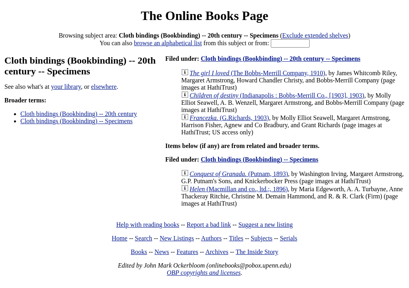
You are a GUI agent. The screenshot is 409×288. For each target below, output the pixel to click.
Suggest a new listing (265, 224)
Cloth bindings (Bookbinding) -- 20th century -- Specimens (281, 58)
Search (144, 238)
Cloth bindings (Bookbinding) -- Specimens (76, 121)
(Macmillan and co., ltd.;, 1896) (239, 189)
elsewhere (104, 86)
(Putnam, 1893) (239, 173)
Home (119, 238)
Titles (236, 238)
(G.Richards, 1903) (229, 117)
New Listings (177, 238)
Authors (211, 238)
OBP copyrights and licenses (203, 272)
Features (187, 251)
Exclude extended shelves (315, 35)
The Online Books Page (204, 15)
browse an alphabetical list (168, 43)
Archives (216, 251)
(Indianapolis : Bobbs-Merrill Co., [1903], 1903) (277, 95)
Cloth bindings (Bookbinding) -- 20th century (78, 113)
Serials (289, 238)
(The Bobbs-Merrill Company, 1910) (257, 73)
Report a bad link (209, 224)
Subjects (261, 238)
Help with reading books (147, 224)
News (162, 251)
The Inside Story (257, 251)
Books (139, 251)
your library (66, 86)
